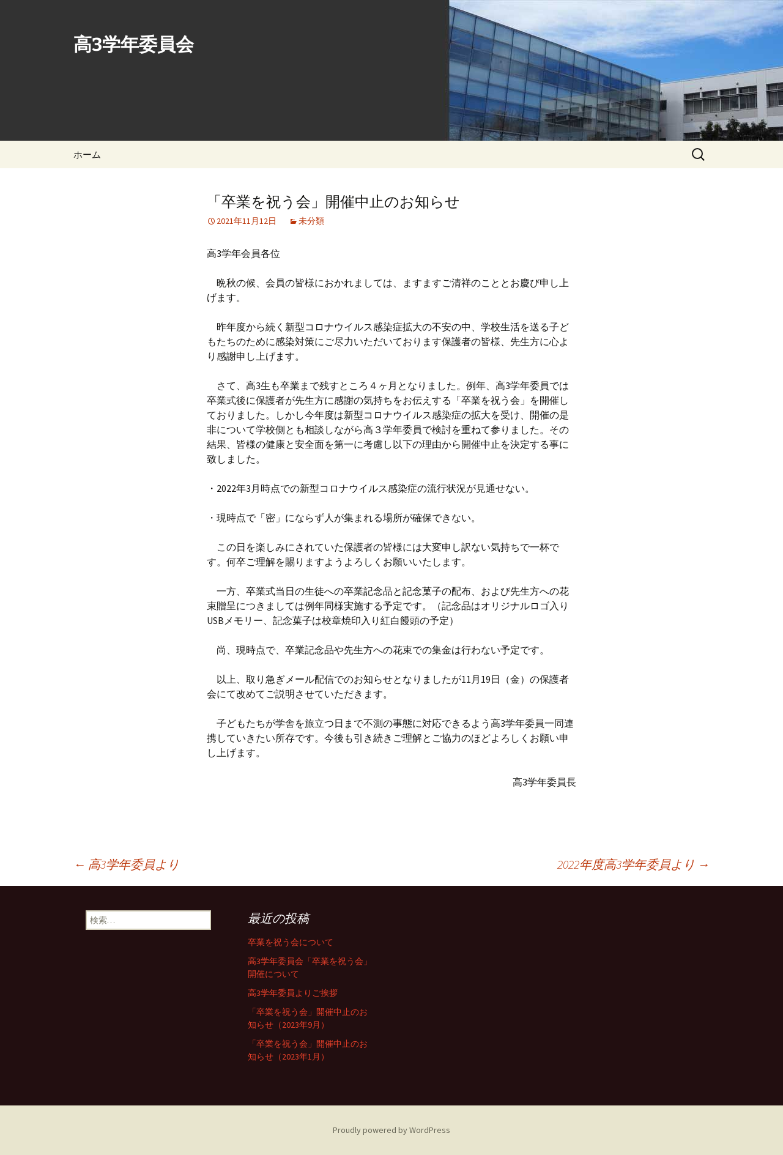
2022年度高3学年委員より (633, 864)
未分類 (311, 220)
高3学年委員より (126, 864)
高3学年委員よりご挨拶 (293, 992)
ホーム (87, 154)
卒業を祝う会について (290, 942)
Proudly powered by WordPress (391, 1129)
